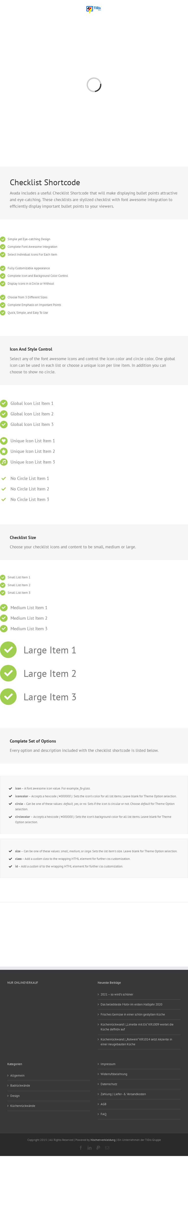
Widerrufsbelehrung (114, 1074)
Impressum (108, 1064)
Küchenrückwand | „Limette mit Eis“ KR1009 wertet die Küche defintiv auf (137, 1026)
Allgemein (17, 1075)
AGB (103, 1104)
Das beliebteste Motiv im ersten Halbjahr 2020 (131, 1004)
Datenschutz (109, 1084)
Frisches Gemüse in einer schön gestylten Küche (133, 1014)
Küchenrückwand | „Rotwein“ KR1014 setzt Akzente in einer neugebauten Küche (136, 1041)
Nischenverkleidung (103, 1140)
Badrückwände (20, 1085)
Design (15, 1096)
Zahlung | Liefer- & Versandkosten (123, 1094)
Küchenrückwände (22, 1106)
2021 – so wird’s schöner (117, 994)
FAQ (103, 1114)
